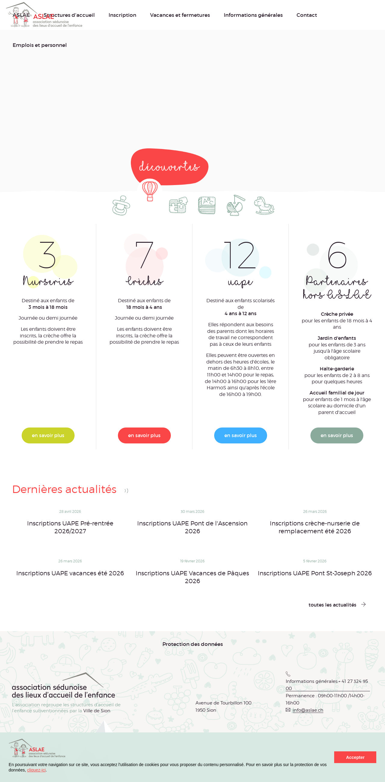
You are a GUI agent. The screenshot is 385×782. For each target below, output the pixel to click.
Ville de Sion (96, 711)
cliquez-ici (36, 770)
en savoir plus (48, 435)
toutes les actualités (332, 605)
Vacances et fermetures (180, 15)
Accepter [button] (355, 757)
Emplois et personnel (40, 45)
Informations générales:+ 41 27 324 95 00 (327, 685)
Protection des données (192, 644)
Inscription (122, 15)
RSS (126, 490)
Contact (307, 15)
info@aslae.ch (308, 710)
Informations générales (253, 15)
